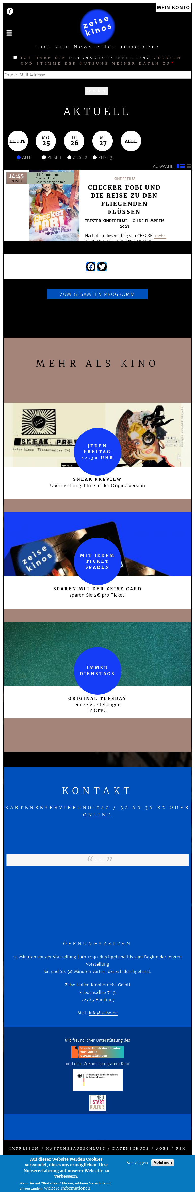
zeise (98, 860)
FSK (181, 1148)
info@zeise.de (103, 1012)
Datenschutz (130, 1148)
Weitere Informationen (67, 1188)
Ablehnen (162, 1162)
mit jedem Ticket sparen (97, 561)
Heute (17, 141)
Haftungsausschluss (76, 1148)
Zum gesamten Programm (97, 294)
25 (46, 143)
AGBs (162, 1148)
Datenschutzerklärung (110, 58)
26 (74, 143)
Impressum (24, 1148)
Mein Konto (173, 7)
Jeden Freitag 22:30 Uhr (97, 451)
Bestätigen (137, 1162)
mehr (160, 236)
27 (103, 143)
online (97, 815)
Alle (131, 141)
